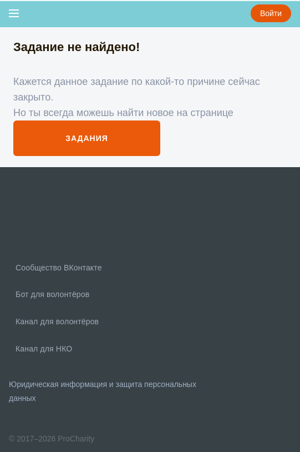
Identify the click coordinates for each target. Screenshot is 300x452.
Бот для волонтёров (51, 294)
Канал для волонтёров (56, 321)
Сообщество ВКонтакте (57, 267)
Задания (86, 138)
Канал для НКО (42, 348)
